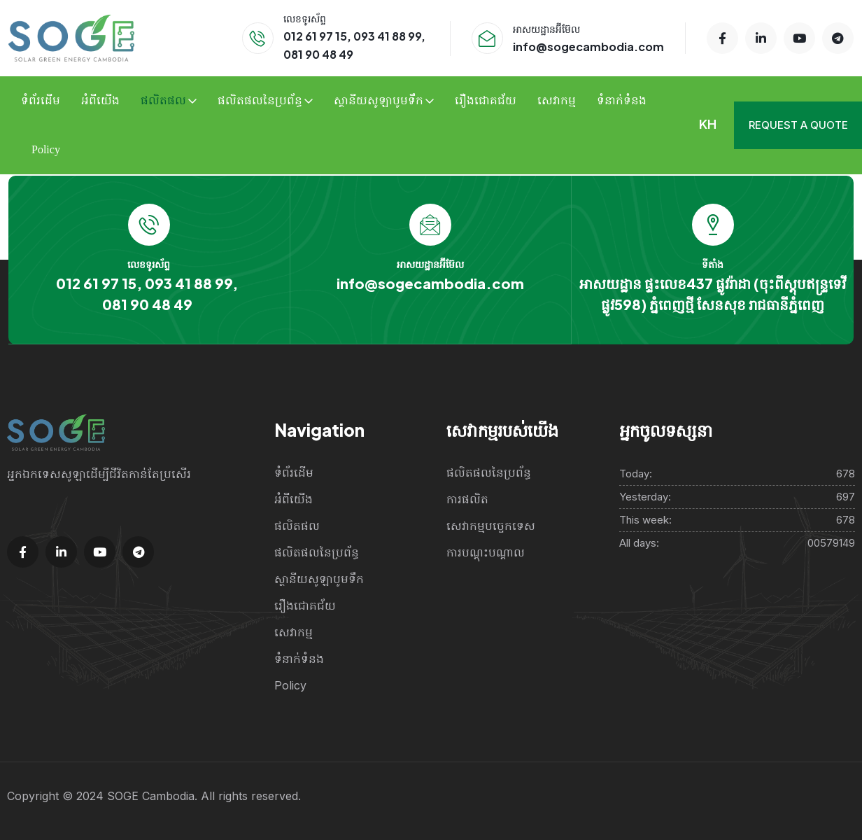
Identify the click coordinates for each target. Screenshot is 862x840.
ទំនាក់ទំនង (621, 100)
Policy (45, 149)
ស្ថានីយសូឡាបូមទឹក (378, 100)
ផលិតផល (163, 100)
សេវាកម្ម (556, 100)
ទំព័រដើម (40, 100)
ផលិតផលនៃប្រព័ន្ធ (260, 100)
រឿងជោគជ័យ (485, 100)
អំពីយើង (100, 100)
